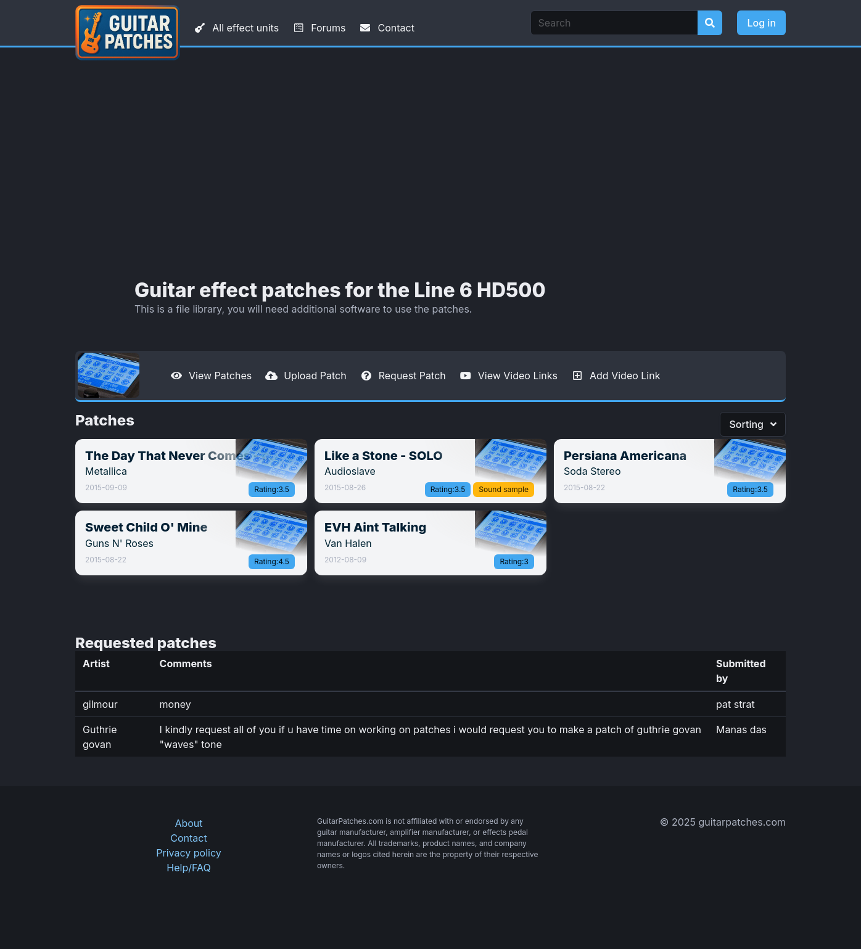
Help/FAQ (188, 867)
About (188, 823)
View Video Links (508, 375)
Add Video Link (615, 375)
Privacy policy (188, 853)
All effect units (235, 27)
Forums (318, 27)
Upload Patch (305, 375)
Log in (761, 23)
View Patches (210, 375)
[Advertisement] (430, 163)
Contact (386, 27)
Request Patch (402, 375)
